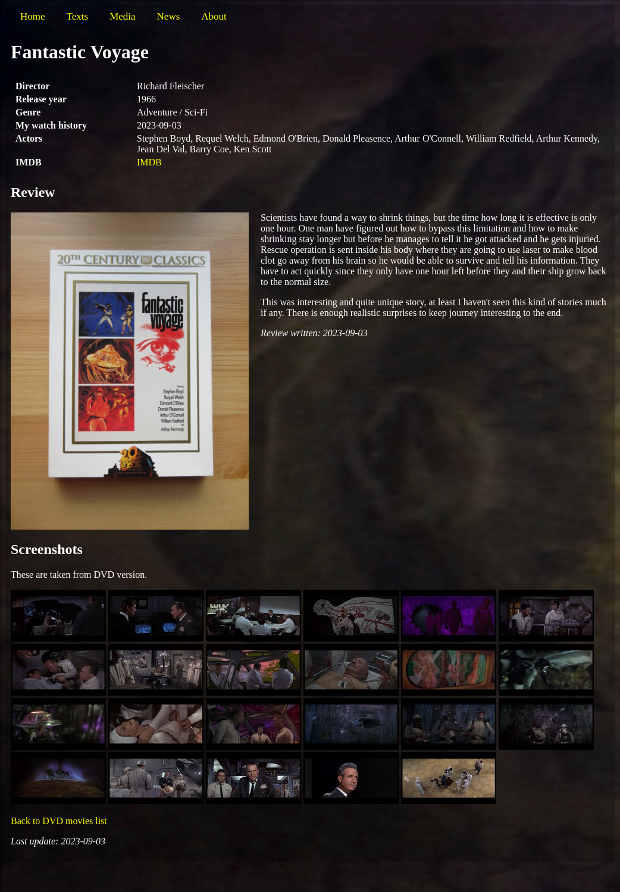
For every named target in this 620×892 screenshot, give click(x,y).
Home (32, 16)
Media (122, 16)
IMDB (149, 162)
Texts (78, 16)
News (168, 16)
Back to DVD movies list (59, 821)
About (214, 16)
